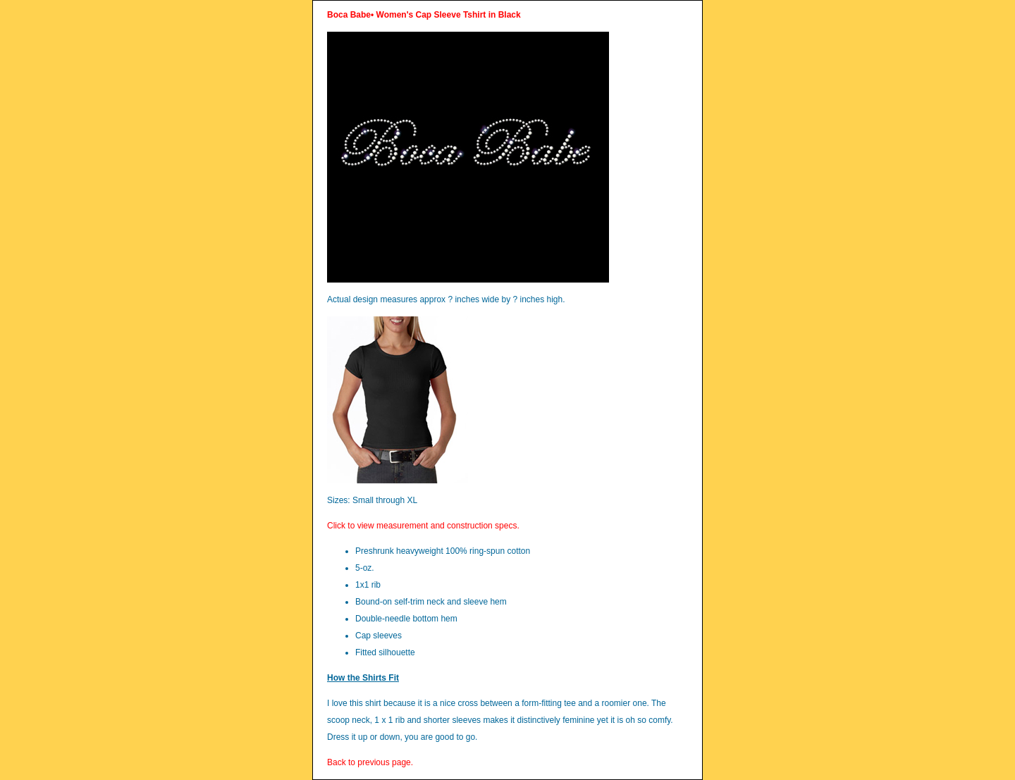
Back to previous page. (370, 762)
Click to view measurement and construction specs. (423, 526)
